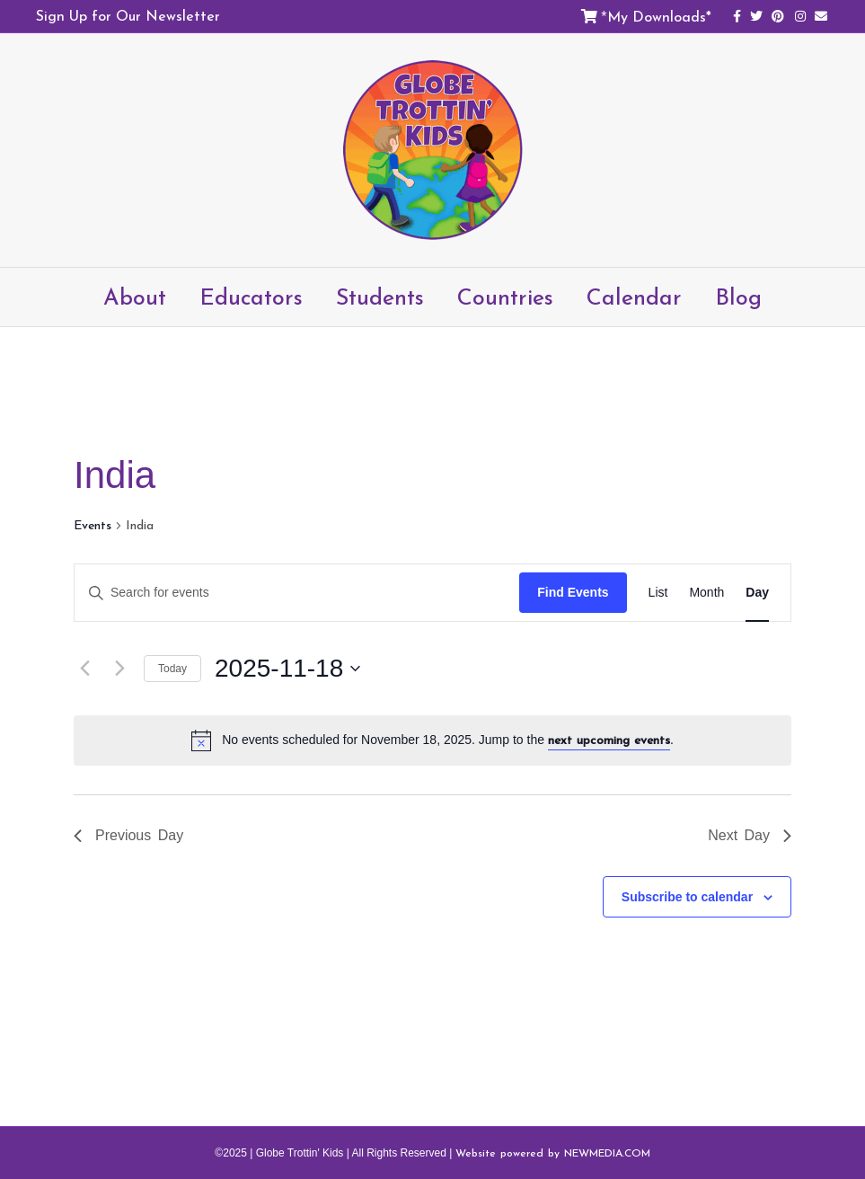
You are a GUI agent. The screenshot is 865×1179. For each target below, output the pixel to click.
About (134, 296)
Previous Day (128, 835)
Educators (251, 296)
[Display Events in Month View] (706, 592)
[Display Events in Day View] (757, 592)
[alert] (432, 740)
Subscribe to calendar (687, 897)
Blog (738, 296)
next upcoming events (609, 740)
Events (92, 526)
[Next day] (119, 668)
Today (172, 668)
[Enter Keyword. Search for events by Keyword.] (297, 592)
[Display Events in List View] (658, 592)
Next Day (749, 835)
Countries (505, 296)
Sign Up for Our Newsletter (128, 15)
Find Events (572, 592)
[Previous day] (84, 668)
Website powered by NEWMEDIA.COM (552, 1153)
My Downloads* (659, 16)
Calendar (634, 296)
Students (380, 296)
